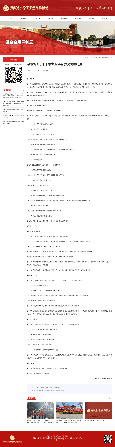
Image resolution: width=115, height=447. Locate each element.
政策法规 (91, 18)
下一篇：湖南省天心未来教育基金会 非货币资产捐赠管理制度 (46, 390)
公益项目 (37, 18)
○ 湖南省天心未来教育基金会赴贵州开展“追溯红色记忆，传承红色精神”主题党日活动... (13, 103)
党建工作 (78, 18)
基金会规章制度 (106, 57)
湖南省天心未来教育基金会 (60, 436)
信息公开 (64, 18)
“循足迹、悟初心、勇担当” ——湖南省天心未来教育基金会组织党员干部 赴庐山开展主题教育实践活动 (40, 422)
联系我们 (105, 18)
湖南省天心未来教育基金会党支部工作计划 (97, 420)
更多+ (22, 90)
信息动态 (51, 18)
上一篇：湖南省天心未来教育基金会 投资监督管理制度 (44, 387)
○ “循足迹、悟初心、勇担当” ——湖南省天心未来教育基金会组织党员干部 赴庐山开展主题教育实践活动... (13, 95)
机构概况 (23, 18)
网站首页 (10, 18)
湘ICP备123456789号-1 (59, 440)
